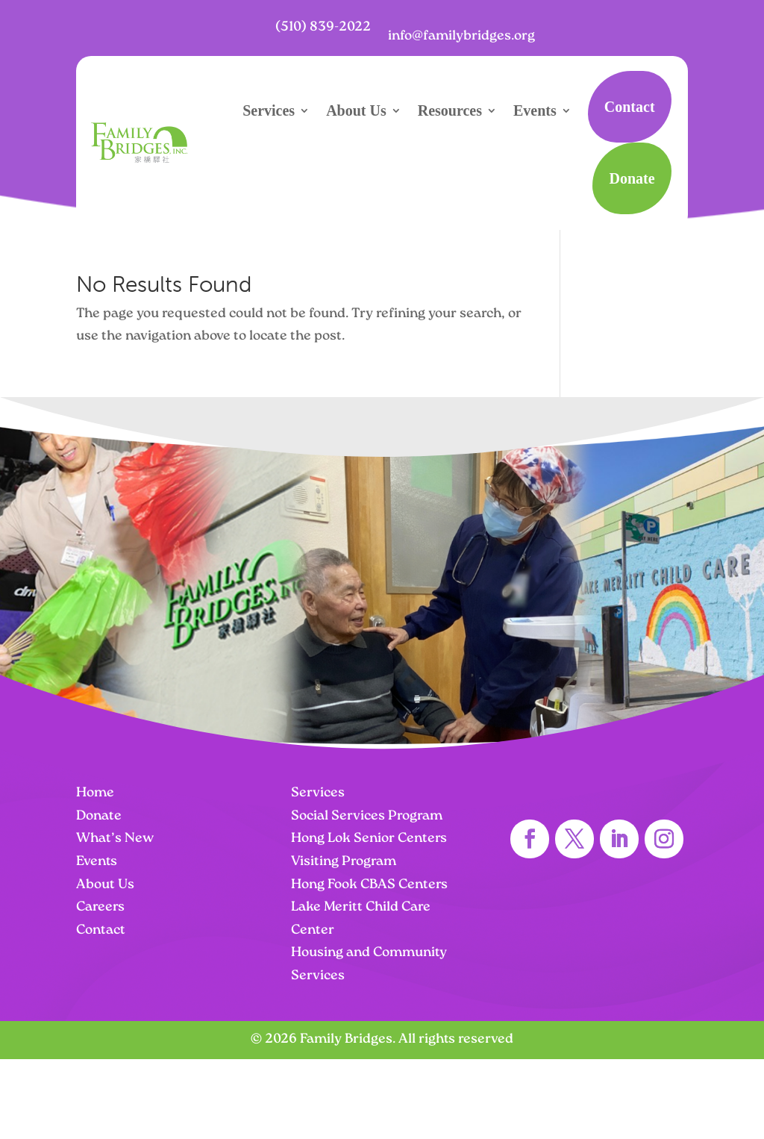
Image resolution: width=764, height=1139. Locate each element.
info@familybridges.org (461, 36)
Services (268, 110)
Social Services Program (366, 816)
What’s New (115, 838)
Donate (631, 178)
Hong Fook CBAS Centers (369, 885)
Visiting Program (343, 862)
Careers (100, 907)
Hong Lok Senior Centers (369, 838)
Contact (629, 107)
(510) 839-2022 (323, 27)
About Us (356, 110)
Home (95, 793)
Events (535, 110)
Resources (450, 110)
